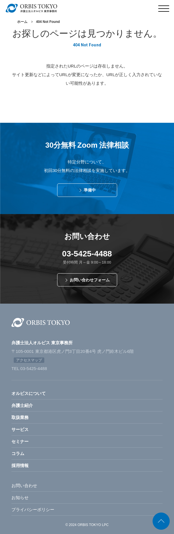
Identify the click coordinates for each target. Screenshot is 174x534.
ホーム (22, 21)
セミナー (20, 441)
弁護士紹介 (22, 405)
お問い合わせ (24, 485)
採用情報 (20, 465)
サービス (20, 429)
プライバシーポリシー (32, 509)
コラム (17, 453)
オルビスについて (28, 393)
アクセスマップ (29, 360)
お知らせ (20, 497)
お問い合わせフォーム (90, 280)
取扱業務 (20, 417)
